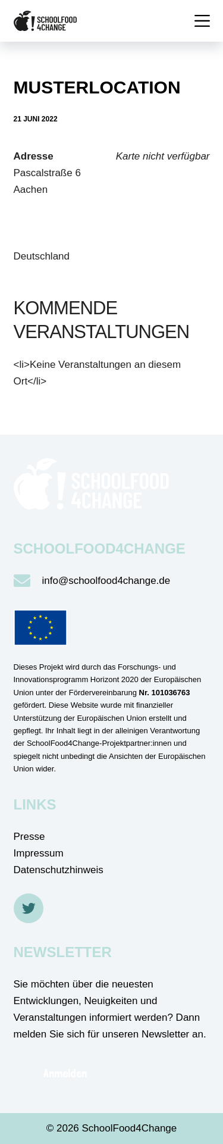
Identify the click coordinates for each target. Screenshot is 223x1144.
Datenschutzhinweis (58, 870)
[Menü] (202, 21)
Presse (29, 836)
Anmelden (65, 1073)
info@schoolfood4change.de (106, 580)
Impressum (39, 853)
